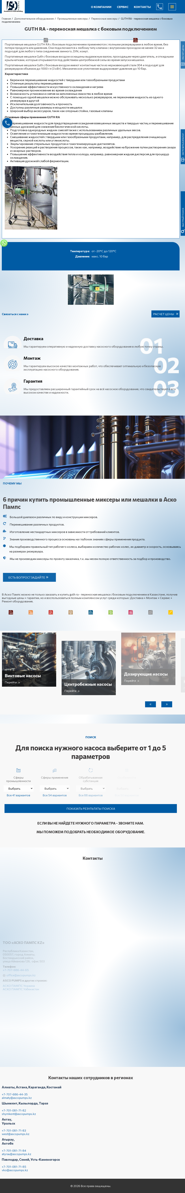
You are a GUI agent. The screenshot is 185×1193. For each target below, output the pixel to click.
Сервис (122, 7)
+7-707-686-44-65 (162, 7)
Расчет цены (163, 314)
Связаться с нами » (15, 314)
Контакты (142, 7)
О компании (101, 7)
